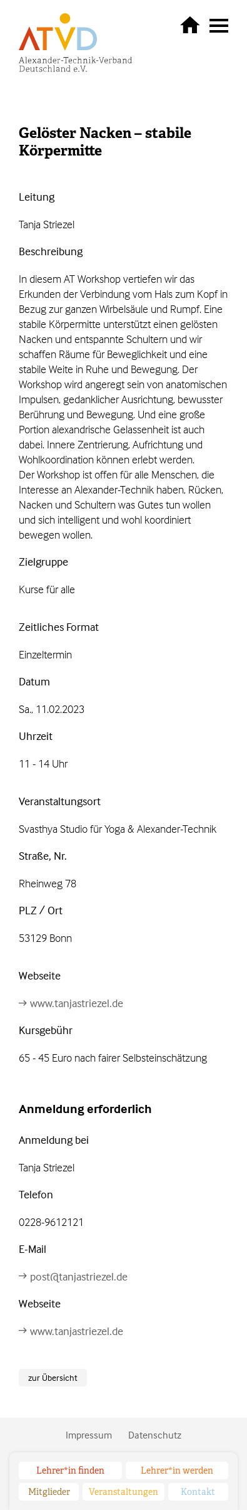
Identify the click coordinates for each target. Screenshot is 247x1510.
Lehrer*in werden (177, 1470)
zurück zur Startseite (190, 24)
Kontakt (198, 1491)
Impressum (89, 1434)
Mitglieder (49, 1491)
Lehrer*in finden (70, 1470)
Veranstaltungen (123, 1491)
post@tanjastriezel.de (79, 1276)
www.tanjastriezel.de (76, 1003)
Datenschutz (154, 1434)
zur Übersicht (53, 1377)
